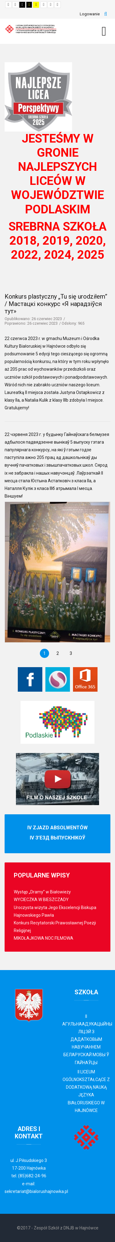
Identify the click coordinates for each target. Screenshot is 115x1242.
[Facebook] (30, 679)
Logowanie (90, 14)
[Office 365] (85, 679)
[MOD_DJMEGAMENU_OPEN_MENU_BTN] (104, 31)
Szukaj (105, 14)
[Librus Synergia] (57, 679)
